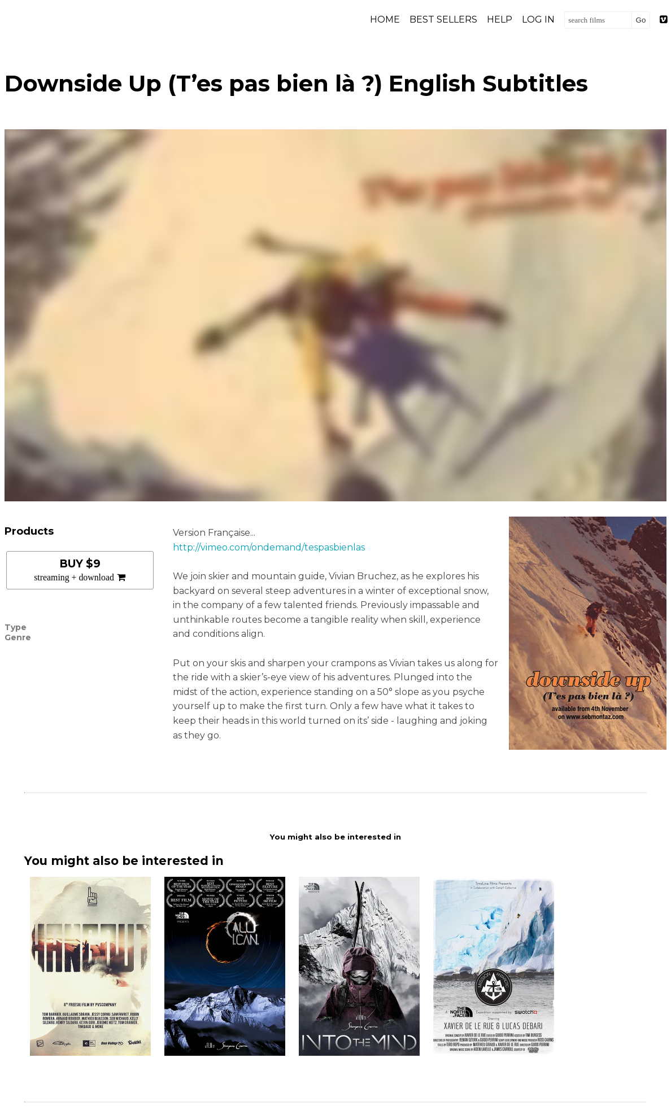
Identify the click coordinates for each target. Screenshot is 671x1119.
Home (385, 19)
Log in (538, 19)
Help (499, 19)
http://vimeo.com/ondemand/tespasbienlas (269, 547)
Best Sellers (443, 19)
